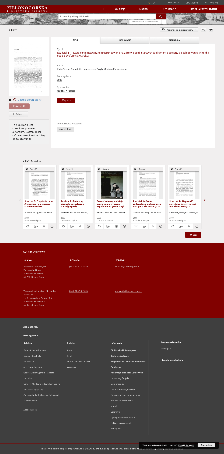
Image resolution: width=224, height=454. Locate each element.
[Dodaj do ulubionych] (203, 30)
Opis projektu (117, 383)
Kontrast (173, 2)
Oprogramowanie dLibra (123, 417)
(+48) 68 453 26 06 (78, 291)
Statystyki (115, 411)
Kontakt (114, 406)
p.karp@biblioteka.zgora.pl (128, 291)
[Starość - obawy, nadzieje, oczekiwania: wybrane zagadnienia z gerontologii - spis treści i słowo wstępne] (112, 183)
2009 (59, 79)
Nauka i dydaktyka (32, 355)
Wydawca (71, 367)
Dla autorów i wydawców (123, 389)
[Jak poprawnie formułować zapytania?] (163, 22)
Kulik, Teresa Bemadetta (69, 69)
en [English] (154, 3)
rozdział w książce (66, 90)
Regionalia (28, 361)
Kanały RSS (116, 428)
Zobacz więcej (30, 409)
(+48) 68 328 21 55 (78, 266)
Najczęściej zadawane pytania (126, 395)
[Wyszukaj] (161, 16)
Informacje (169, 9)
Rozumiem (206, 445)
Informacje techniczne (122, 400)
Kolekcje (120, 9)
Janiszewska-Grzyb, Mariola (98, 69)
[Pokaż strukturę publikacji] (39, 169)
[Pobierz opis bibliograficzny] (35, 226)
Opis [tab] (75, 40)
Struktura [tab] (174, 40)
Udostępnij (192, 2)
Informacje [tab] (125, 40)
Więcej (193, 234)
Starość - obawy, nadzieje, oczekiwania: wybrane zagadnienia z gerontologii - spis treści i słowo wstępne (111, 204)
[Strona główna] (104, 9)
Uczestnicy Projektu (120, 378)
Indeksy (143, 9)
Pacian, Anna (120, 69)
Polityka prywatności (121, 422)
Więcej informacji (186, 445)
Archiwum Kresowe (33, 367)
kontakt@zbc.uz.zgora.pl (127, 266)
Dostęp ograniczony (25, 100)
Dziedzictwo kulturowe (34, 350)
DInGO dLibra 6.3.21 (95, 448)
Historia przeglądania (203, 9)
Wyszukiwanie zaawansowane (145, 21)
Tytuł (69, 355)
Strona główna (30, 335)
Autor (70, 350)
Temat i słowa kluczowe (78, 361)
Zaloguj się (211, 2)
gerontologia (65, 129)
